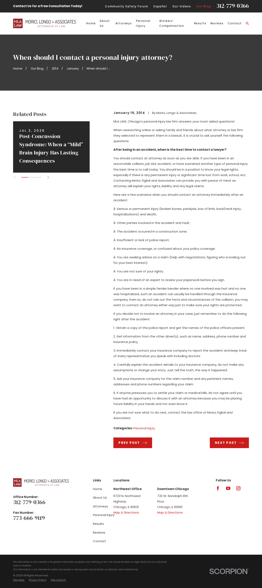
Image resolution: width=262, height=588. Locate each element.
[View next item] (48, 177)
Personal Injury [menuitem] (143, 23)
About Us (100, 497)
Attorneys (100, 506)
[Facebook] (218, 488)
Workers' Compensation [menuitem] (171, 23)
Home (97, 489)
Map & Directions (126, 512)
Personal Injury (144, 428)
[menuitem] (19, 580)
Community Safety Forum (126, 6)
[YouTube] (228, 488)
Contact (99, 541)
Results (98, 524)
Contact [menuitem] (235, 23)
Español (160, 6)
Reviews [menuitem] (217, 23)
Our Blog (203, 6)
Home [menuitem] (91, 23)
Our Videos (181, 6)
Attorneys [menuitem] (123, 23)
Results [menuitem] (200, 23)
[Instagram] (238, 488)
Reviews (99, 532)
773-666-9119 (29, 518)
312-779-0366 (233, 6)
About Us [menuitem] (105, 23)
